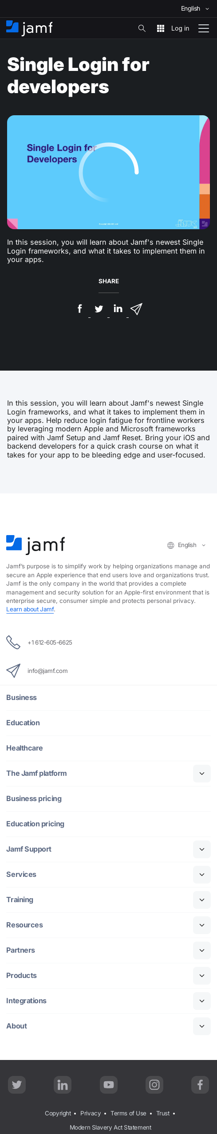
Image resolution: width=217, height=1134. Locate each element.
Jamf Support (28, 849)
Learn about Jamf (30, 609)
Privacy (90, 1113)
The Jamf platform (36, 773)
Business (21, 697)
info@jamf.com (36, 671)
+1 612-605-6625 (39, 642)
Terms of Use (128, 1113)
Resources (24, 925)
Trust (163, 1113)
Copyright (58, 1113)
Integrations (26, 1001)
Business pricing (33, 798)
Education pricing (35, 824)
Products (21, 975)
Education (22, 723)
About (16, 1026)
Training (19, 899)
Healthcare (24, 748)
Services (21, 874)
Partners (20, 950)
